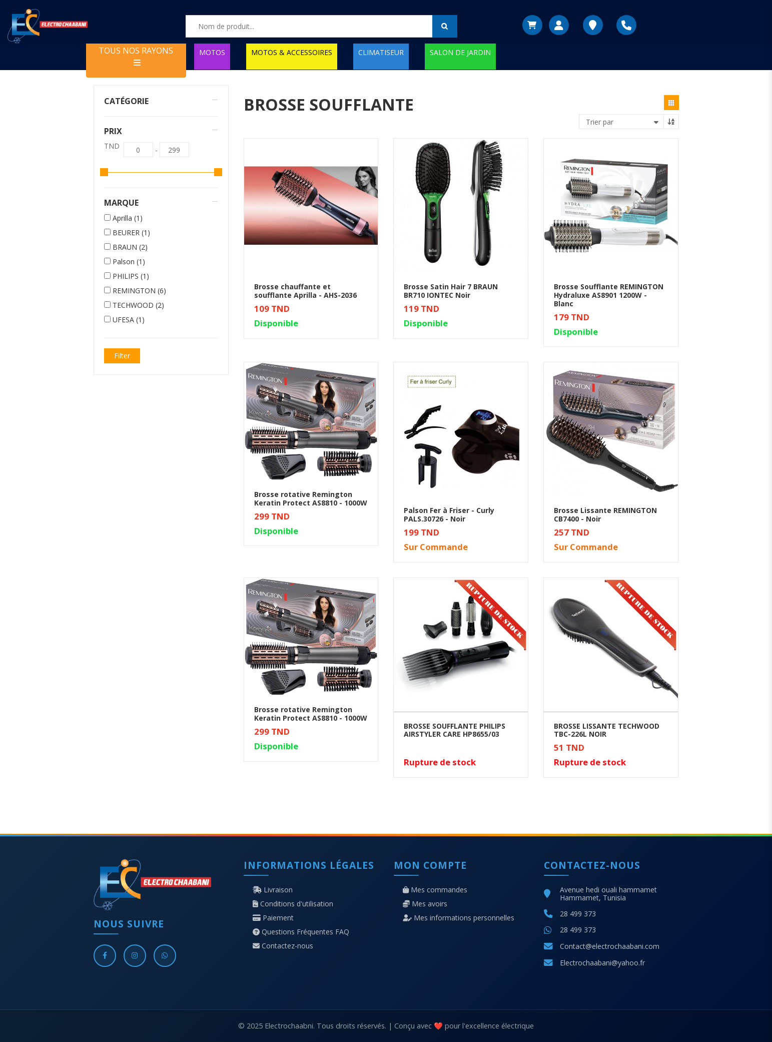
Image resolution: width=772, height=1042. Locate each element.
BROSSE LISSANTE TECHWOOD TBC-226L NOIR (606, 730)
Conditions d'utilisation (293, 904)
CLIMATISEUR (381, 52)
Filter (122, 355)
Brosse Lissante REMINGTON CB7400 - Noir (605, 514)
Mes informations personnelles (458, 918)
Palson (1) (129, 262)
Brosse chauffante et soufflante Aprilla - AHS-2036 (305, 291)
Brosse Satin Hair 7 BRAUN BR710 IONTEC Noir (451, 291)
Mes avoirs (425, 904)
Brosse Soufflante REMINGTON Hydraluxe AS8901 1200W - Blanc (608, 295)
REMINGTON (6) (139, 291)
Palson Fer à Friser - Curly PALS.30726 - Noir (449, 514)
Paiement (273, 918)
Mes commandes (435, 890)
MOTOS (212, 52)
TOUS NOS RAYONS (136, 56)
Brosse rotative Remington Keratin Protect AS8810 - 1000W (310, 498)
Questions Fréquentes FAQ (301, 932)
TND (112, 146)
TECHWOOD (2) (138, 305)
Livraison (273, 890)
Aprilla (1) (128, 218)
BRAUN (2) (130, 247)
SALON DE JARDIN (460, 52)
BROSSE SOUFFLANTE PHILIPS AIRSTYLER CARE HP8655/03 (454, 730)
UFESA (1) (129, 320)
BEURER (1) (131, 233)
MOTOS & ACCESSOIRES (291, 52)
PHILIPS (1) (131, 276)
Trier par (599, 122)
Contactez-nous (283, 946)
